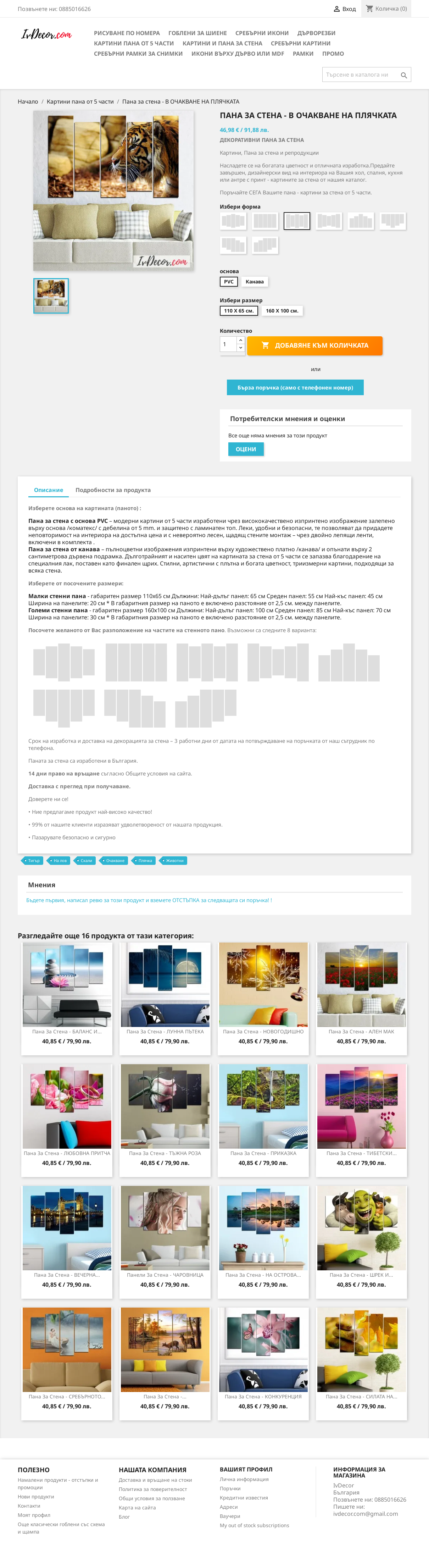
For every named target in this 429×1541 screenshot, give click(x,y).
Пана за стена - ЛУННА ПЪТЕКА (165, 1031)
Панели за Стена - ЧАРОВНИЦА (165, 1274)
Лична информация (244, 1479)
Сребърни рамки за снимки (138, 53)
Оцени (246, 449)
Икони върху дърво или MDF (237, 53)
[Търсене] (366, 74)
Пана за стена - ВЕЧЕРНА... (67, 1274)
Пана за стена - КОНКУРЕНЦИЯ (263, 1396)
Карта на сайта (137, 1507)
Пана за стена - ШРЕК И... (361, 1274)
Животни (175, 860)
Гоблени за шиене (197, 33)
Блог (124, 1516)
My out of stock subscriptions (254, 1525)
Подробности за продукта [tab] (113, 490)
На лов (60, 860)
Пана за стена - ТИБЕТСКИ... (362, 1153)
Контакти (29, 1505)
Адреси (229, 1506)
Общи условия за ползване (152, 1498)
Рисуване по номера (127, 33)
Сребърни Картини (301, 43)
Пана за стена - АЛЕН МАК (361, 1031)
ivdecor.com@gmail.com (365, 1514)
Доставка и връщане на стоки (155, 1479)
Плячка (145, 860)
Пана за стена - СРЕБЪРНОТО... (67, 1396)
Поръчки (230, 1488)
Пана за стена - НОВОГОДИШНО (263, 1031)
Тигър (34, 860)
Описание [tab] (48, 490)
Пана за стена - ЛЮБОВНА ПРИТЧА (67, 1153)
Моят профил (34, 1515)
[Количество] (228, 344)
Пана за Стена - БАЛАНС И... (67, 1031)
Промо (333, 53)
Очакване (115, 860)
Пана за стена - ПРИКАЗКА (263, 1153)
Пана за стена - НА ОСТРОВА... (263, 1274)
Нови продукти (36, 1496)
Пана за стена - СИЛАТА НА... (361, 1396)
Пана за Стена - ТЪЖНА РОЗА (165, 1153)
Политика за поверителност (153, 1489)
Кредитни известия (244, 1497)
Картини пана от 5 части (134, 43)
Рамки (303, 53)
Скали (86, 860)
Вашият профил (246, 1469)
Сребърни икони (262, 33)
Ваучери (230, 1516)
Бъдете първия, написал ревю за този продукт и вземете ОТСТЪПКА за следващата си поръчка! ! (149, 900)
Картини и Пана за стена (222, 43)
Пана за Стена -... (165, 1396)
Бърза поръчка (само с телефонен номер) (295, 387)
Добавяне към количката (314, 345)
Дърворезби (316, 33)
